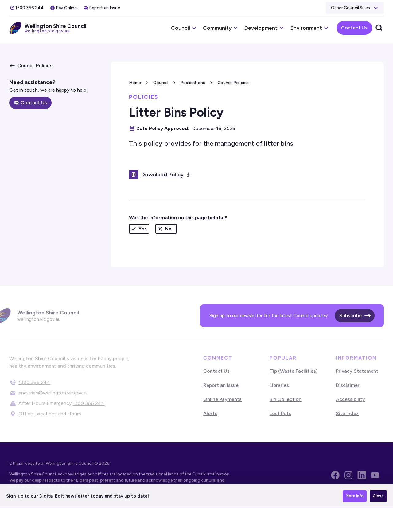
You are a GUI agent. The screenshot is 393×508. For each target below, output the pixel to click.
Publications (193, 82)
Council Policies (233, 82)
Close (378, 496)
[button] (355, 8)
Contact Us (354, 28)
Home (135, 82)
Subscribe (350, 315)
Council (160, 82)
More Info (355, 496)
